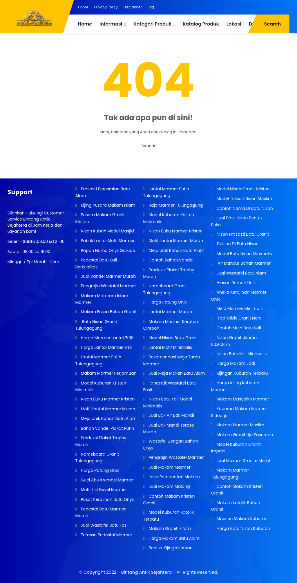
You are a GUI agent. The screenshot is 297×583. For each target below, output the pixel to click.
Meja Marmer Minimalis (239, 308)
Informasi (110, 24)
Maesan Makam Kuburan (241, 518)
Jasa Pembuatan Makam (174, 477)
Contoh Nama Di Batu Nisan (244, 208)
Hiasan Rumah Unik (235, 283)
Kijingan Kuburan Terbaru (241, 373)
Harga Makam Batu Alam (174, 538)
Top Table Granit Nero (238, 318)
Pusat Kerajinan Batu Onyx (107, 499)
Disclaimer (133, 7)
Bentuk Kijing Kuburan (170, 548)
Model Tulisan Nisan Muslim (243, 198)
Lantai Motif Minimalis (170, 347)
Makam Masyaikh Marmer (242, 399)
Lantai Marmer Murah (170, 312)
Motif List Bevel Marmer (103, 489)
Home (83, 7)
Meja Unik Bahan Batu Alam (108, 418)
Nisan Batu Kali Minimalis (241, 354)
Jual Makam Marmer (169, 467)
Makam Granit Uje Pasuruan (244, 435)
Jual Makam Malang (169, 486)
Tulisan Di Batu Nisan (237, 244)
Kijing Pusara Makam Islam (107, 205)
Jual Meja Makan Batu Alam (176, 373)
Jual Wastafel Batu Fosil (104, 525)
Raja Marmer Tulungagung (175, 205)
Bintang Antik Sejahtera (146, 572)
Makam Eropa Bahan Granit (108, 312)
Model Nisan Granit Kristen (242, 189)
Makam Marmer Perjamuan (108, 373)
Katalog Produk (201, 24)
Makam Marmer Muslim (240, 425)
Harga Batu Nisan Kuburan (242, 528)
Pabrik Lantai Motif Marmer (107, 240)
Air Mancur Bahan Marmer (243, 263)
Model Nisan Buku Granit (173, 338)
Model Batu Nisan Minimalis (243, 254)
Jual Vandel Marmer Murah (108, 276)
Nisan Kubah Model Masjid (107, 231)
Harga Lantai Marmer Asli (106, 347)
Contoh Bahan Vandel (170, 260)
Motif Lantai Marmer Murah (107, 409)
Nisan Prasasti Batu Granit (242, 234)
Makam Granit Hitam (169, 528)
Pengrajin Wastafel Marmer (108, 286)
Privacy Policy (106, 7)
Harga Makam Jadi (235, 363)
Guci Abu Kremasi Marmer (107, 480)
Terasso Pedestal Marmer (106, 535)
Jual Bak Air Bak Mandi (171, 415)
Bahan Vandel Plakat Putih (107, 428)
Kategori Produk (152, 24)
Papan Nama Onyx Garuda (108, 250)
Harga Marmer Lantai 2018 (107, 338)
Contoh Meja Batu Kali (238, 328)
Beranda (148, 146)
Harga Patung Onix (99, 470)
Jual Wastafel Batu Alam (240, 273)
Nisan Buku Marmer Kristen (107, 399)
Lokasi (234, 24)
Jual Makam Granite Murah (243, 460)
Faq (151, 7)
